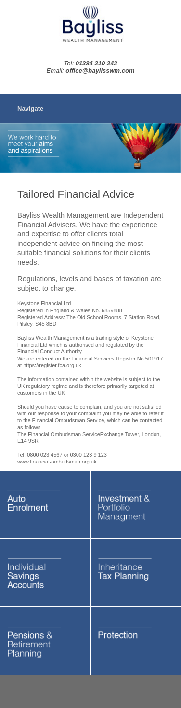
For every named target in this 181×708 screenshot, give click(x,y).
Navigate (30, 108)
